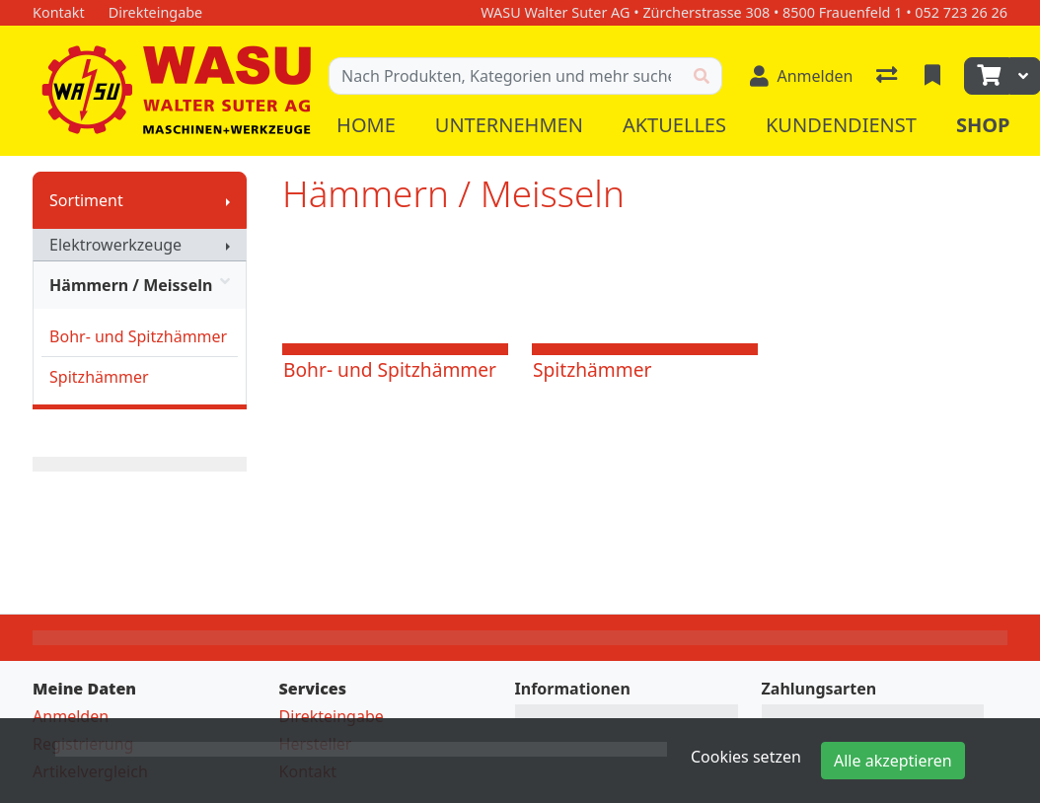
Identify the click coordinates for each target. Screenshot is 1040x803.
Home (366, 124)
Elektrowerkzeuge (115, 245)
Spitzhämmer (98, 377)
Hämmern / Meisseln (139, 285)
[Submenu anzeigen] (228, 200)
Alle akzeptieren (893, 760)
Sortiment (86, 200)
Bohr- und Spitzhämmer (138, 336)
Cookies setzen (746, 756)
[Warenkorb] (986, 76)
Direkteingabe (331, 716)
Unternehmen (509, 124)
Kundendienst (841, 124)
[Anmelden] (801, 76)
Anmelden (71, 716)
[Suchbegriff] (506, 76)
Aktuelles (674, 124)
